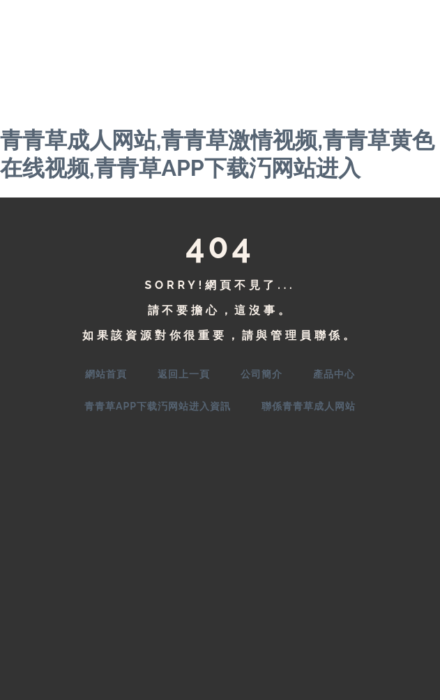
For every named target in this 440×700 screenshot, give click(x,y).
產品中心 (334, 374)
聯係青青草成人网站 (308, 406)
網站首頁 (106, 374)
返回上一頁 (184, 374)
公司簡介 (261, 374)
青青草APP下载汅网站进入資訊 (157, 406)
